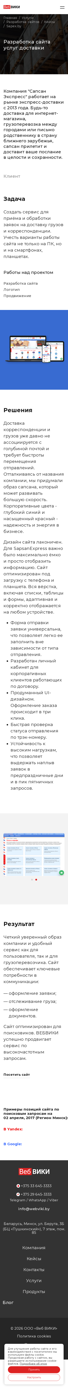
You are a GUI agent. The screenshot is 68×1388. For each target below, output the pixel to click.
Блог (8, 1302)
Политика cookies (34, 1336)
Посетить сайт (17, 1074)
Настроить (34, 1377)
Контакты (33, 1270)
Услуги (34, 1281)
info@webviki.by (34, 1209)
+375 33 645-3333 (34, 1186)
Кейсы (34, 1259)
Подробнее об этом (33, 1363)
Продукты (34, 1292)
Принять (34, 1369)
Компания (34, 1248)
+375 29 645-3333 (34, 1194)
